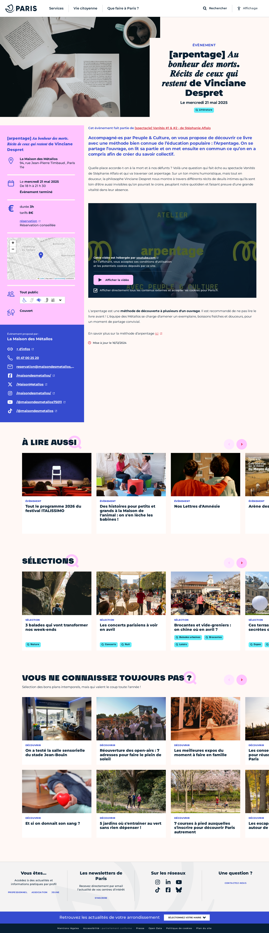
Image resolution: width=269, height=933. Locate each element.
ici (156, 333)
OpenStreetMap (59, 278)
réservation (28, 221)
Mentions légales (68, 928)
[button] (41, 255)
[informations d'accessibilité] (42, 300)
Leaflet (41, 278)
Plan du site (204, 928)
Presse (140, 928)
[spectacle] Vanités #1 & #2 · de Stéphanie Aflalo (173, 128)
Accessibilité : (107, 928)
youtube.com (146, 257)
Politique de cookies (179, 928)
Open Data (155, 928)
